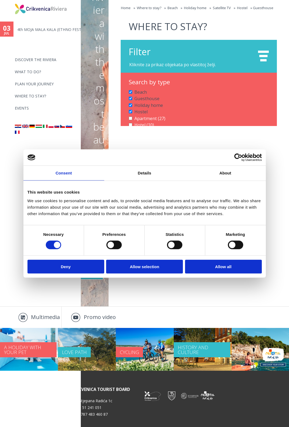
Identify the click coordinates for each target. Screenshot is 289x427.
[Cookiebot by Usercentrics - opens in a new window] (238, 157)
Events (22, 108)
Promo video (100, 317)
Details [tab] (144, 173)
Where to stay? (30, 96)
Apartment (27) (147, 114)
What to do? (28, 71)
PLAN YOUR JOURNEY (34, 83)
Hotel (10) (143, 120)
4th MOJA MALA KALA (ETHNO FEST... (49, 29)
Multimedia (45, 317)
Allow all (223, 266)
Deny (66, 266)
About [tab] (225, 173)
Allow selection (144, 266)
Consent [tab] (63, 173)
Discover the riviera (35, 59)
